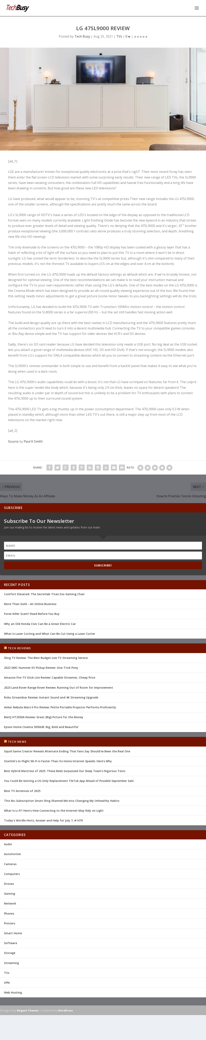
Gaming (9, 893)
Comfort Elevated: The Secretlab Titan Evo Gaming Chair (44, 594)
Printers (9, 923)
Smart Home (13, 933)
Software (10, 943)
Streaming (11, 962)
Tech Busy (82, 36)
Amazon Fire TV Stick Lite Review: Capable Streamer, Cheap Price (49, 677)
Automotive (12, 853)
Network (10, 903)
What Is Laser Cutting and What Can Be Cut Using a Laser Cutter (49, 633)
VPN (7, 982)
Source (13, 441)
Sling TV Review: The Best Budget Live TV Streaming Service (46, 657)
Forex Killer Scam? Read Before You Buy (32, 613)
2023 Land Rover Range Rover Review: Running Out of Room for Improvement (58, 687)
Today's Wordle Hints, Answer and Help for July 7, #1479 (43, 820)
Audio (8, 844)
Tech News (17, 741)
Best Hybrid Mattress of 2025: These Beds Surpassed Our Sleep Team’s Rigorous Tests (64, 770)
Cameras (10, 864)
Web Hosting (13, 992)
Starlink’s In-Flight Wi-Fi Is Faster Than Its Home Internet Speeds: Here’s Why (58, 761)
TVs (119, 36)
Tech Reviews (19, 648)
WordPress (65, 1010)
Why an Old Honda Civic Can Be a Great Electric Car (40, 623)
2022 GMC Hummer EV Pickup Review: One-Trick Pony (41, 667)
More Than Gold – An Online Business (30, 603)
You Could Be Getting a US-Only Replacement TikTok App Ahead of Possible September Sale (69, 780)
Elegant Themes (28, 1010)
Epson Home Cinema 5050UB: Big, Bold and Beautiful (41, 726)
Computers (12, 873)
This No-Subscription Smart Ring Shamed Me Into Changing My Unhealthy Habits (61, 800)
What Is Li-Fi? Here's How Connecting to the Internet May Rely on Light (54, 810)
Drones (9, 883)
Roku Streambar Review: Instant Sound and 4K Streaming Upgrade (51, 697)
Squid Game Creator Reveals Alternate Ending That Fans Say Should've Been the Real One (67, 751)
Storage (9, 952)
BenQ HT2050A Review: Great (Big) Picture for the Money (43, 717)
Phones (9, 913)
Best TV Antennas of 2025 (22, 790)
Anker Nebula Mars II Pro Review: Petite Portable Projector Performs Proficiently (60, 707)
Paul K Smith (33, 441)
